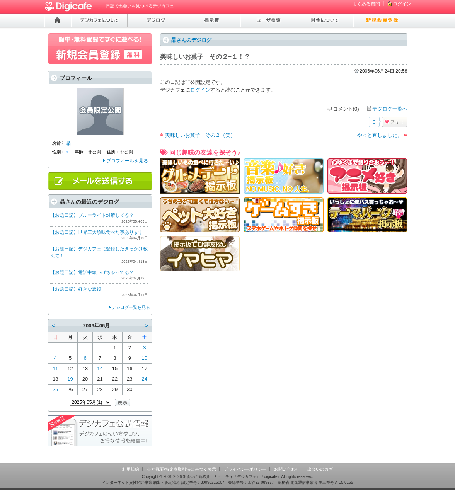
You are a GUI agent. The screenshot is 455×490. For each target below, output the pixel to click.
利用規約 (130, 469)
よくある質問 (366, 4)
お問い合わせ (287, 469)
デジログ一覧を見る (131, 307)
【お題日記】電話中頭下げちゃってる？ (92, 272)
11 (55, 368)
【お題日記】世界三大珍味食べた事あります (96, 232)
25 (55, 389)
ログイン (402, 4)
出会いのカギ (320, 469)
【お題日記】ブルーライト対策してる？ (92, 215)
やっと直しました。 (379, 135)
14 (99, 368)
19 (70, 379)
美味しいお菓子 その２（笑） (200, 135)
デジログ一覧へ (389, 109)
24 (144, 379)
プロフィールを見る (127, 160)
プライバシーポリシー (245, 469)
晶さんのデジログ (191, 40)
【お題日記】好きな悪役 (75, 289)
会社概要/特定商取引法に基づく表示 (181, 469)
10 (144, 358)
